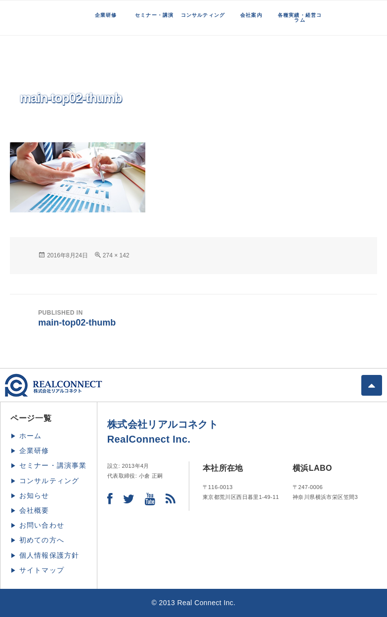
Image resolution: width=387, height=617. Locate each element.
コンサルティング (203, 15)
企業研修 (106, 15)
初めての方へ (41, 540)
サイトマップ (41, 570)
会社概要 (34, 510)
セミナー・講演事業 (53, 465)
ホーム (30, 436)
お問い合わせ (41, 525)
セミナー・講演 (154, 15)
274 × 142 (116, 255)
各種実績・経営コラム (300, 17)
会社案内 (251, 15)
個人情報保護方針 (49, 555)
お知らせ (34, 495)
